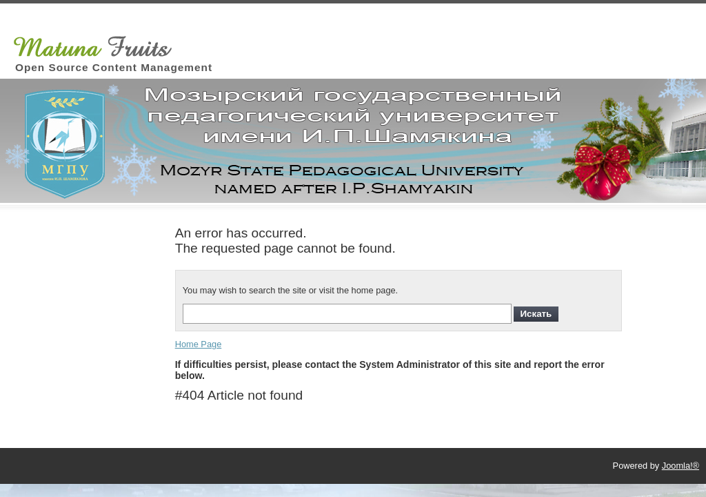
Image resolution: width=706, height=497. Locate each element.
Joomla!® (680, 465)
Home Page (198, 344)
